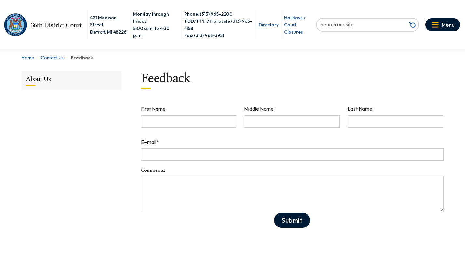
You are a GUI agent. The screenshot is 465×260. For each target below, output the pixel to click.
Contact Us (52, 58)
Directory (269, 25)
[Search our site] (361, 24)
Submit (292, 220)
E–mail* (150, 142)
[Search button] (412, 25)
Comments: (153, 170)
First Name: (154, 108)
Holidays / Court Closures (295, 25)
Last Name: (360, 108)
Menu (448, 24)
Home (28, 58)
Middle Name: (259, 108)
